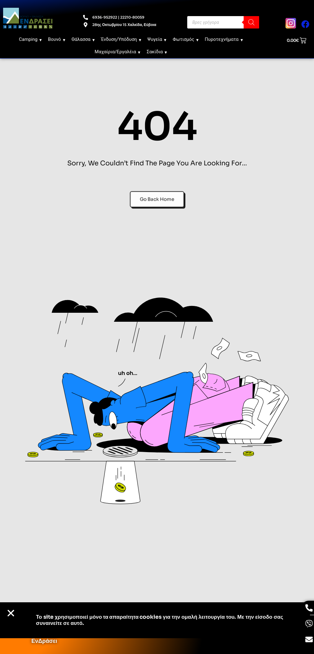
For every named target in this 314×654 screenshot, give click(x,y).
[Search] (251, 22)
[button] (10, 613)
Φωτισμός (185, 39)
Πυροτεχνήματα (224, 39)
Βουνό (56, 39)
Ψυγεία (157, 39)
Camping (30, 39)
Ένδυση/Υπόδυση (121, 39)
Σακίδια (157, 52)
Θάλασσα (83, 39)
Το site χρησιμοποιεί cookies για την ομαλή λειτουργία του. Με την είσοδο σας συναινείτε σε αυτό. (159, 620)
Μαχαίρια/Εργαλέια (117, 52)
